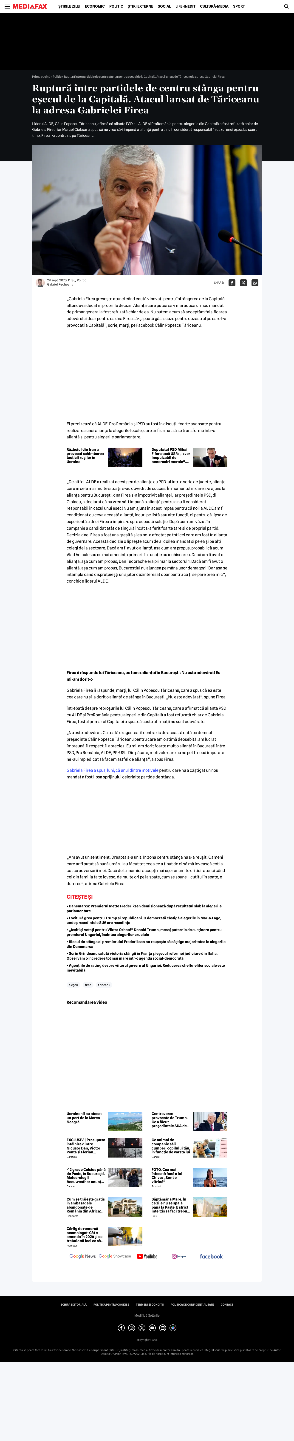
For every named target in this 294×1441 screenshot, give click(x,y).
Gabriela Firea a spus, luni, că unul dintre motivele (112, 770)
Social (164, 6)
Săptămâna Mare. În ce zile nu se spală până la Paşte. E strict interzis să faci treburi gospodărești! (171, 1205)
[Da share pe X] (243, 282)
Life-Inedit (185, 6)
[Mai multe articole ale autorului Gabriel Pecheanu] (40, 282)
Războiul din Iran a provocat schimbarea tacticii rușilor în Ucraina (85, 456)
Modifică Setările (147, 1315)
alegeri (73, 985)
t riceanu (104, 985)
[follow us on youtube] (147, 1257)
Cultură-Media (214, 6)
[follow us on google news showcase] (115, 1257)
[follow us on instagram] (179, 1257)
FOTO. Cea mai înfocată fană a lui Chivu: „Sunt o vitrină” (167, 1176)
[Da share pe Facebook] (232, 282)
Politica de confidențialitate (192, 1304)
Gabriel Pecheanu (60, 284)
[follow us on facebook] (211, 1256)
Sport (239, 6)
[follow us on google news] (83, 1257)
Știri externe (140, 6)
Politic (116, 6)
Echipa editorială (74, 1304)
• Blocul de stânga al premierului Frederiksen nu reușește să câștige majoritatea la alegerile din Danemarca (146, 944)
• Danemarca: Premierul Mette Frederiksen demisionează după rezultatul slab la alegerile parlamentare (144, 908)
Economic (95, 6)
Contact (227, 1304)
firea (88, 985)
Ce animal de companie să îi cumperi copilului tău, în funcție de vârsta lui (171, 1146)
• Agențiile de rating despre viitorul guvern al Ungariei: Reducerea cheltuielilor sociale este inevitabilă (146, 967)
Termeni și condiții (150, 1304)
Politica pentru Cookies (111, 1304)
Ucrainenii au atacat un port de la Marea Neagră (84, 1118)
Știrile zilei (69, 6)
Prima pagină (41, 76)
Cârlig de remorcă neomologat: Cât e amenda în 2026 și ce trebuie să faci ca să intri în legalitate (84, 1235)
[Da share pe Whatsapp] (255, 282)
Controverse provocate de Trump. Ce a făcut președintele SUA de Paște (170, 1120)
